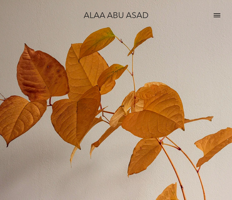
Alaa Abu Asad (116, 15)
